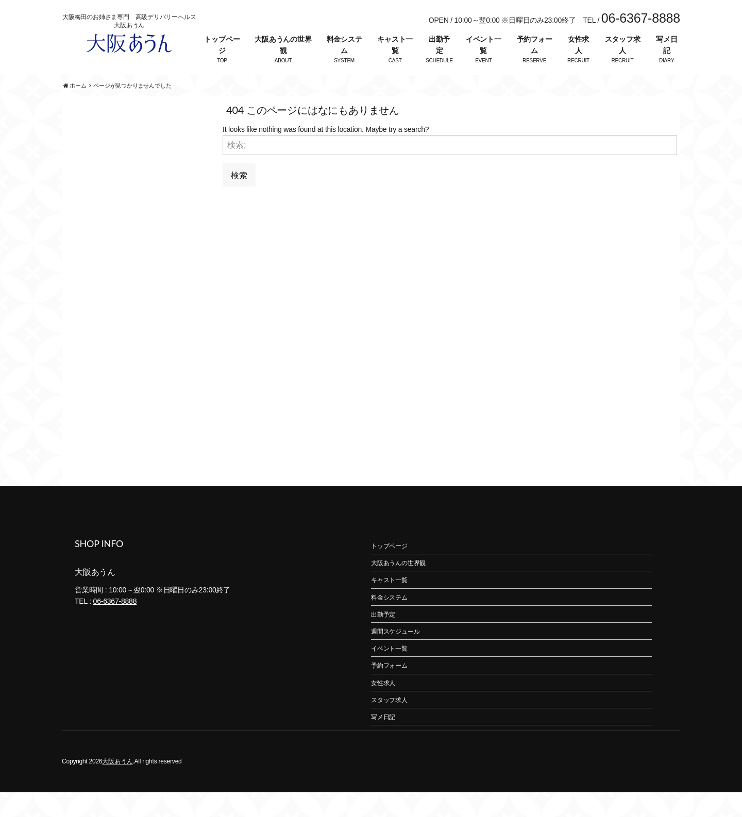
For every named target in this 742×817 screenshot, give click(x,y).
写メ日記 (666, 45)
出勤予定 (439, 45)
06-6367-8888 (115, 626)
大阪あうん (117, 786)
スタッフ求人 (622, 45)
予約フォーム (534, 45)
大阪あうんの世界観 (283, 45)
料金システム (344, 45)
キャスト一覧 (395, 45)
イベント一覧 (483, 45)
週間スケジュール (395, 656)
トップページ (222, 45)
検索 (239, 199)
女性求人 (578, 45)
